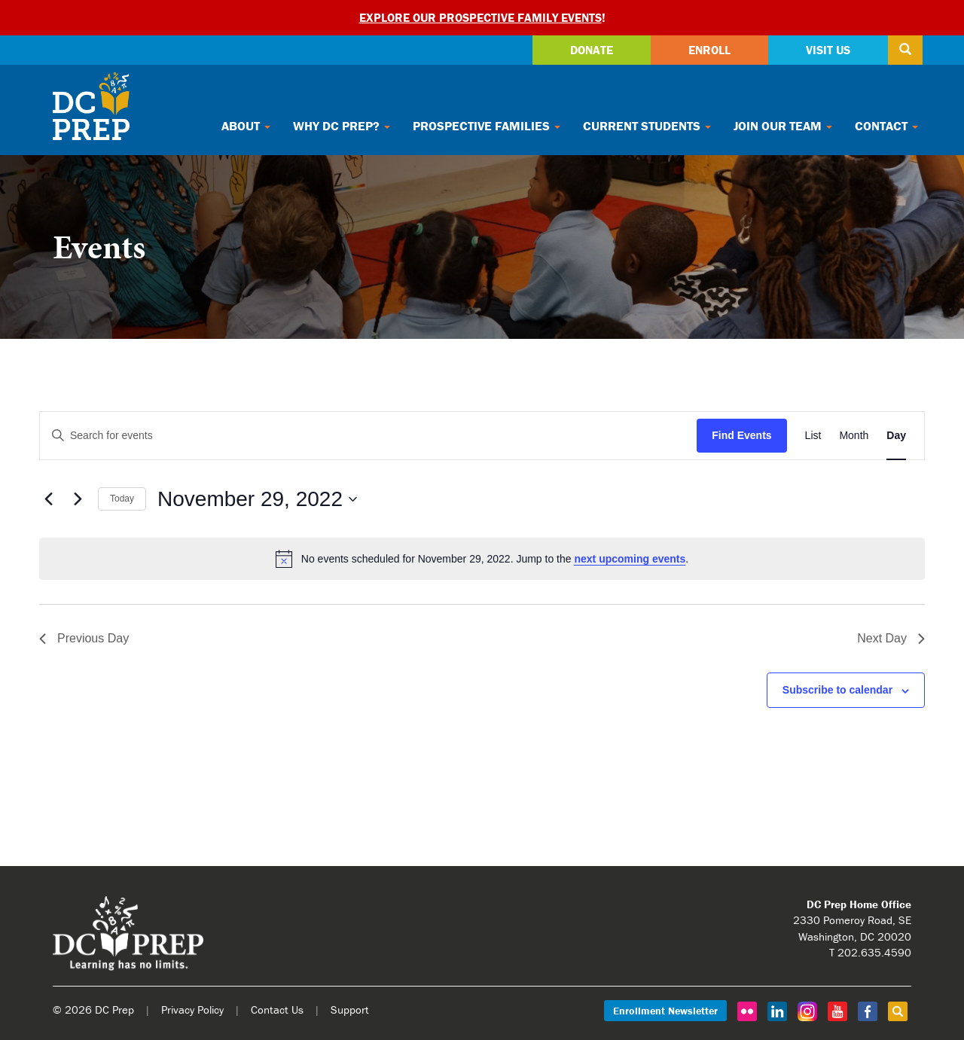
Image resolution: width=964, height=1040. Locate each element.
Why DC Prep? (341, 125)
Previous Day (84, 638)
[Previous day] (48, 499)
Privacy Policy (192, 1009)
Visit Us (828, 49)
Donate (591, 49)
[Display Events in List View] (813, 435)
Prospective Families (486, 125)
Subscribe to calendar (837, 690)
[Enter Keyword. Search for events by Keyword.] (368, 435)
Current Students (647, 125)
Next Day (891, 638)
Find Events (741, 435)
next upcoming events (629, 559)
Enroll (709, 49)
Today (122, 498)
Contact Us (277, 1009)
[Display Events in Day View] (896, 435)
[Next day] (78, 499)
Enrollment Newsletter (665, 1010)
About (245, 125)
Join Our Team (783, 125)
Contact (886, 125)
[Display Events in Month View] (853, 435)
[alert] (482, 559)
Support (350, 1009)
